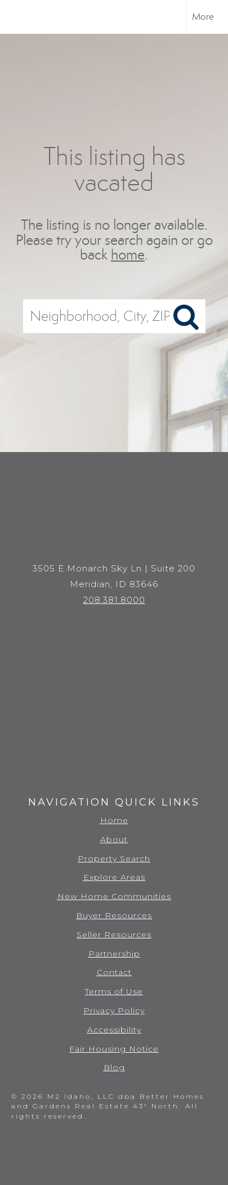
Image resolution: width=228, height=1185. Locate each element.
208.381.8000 (114, 599)
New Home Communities (114, 896)
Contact (114, 972)
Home (114, 820)
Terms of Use (114, 991)
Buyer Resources (114, 915)
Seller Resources (114, 934)
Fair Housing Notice (114, 1049)
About (114, 839)
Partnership (114, 954)
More (203, 17)
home (128, 254)
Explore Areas (114, 877)
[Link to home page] (18, 17)
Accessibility (114, 1030)
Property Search (114, 858)
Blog (114, 1067)
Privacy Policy (114, 1010)
